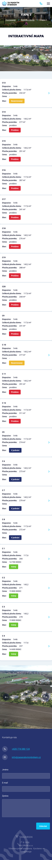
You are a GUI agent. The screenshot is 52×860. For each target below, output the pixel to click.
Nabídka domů (27, 20)
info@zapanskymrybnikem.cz (21, 757)
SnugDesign (26, 851)
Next (45, 697)
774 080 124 (41, 3)
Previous (6, 697)
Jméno (5, 769)
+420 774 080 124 (16, 749)
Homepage (11, 20)
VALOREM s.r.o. (26, 845)
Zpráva (5, 796)
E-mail (5, 783)
